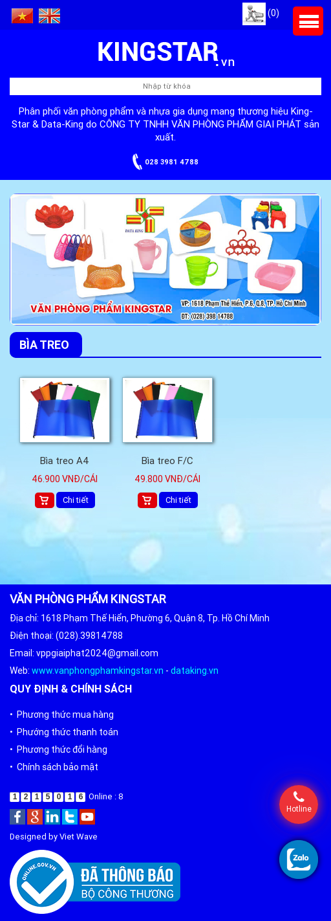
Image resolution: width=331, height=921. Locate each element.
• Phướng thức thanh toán (64, 732)
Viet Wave (78, 836)
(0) (260, 13)
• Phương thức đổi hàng (58, 749)
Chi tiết (76, 499)
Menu (308, 21)
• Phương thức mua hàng (62, 714)
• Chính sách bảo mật (54, 767)
